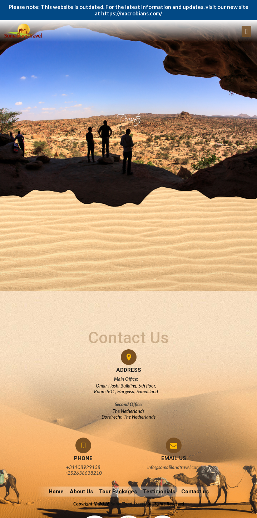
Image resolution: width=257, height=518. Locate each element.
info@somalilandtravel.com (173, 467)
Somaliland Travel (128, 504)
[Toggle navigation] (246, 31)
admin (13, 230)
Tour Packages (118, 491)
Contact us (195, 491)
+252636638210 (83, 473)
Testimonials (159, 491)
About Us (81, 491)
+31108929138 (83, 467)
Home (56, 491)
